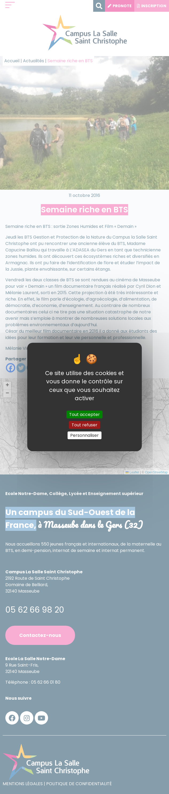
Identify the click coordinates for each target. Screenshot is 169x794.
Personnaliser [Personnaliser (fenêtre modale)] (84, 435)
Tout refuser (84, 425)
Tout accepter (84, 414)
